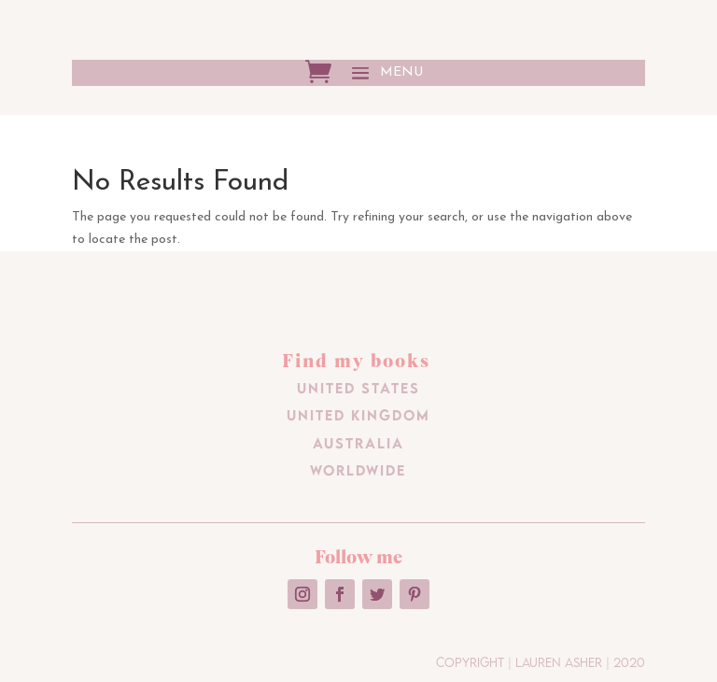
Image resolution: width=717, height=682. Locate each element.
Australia (358, 442)
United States (358, 387)
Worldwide (358, 470)
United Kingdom (358, 414)
